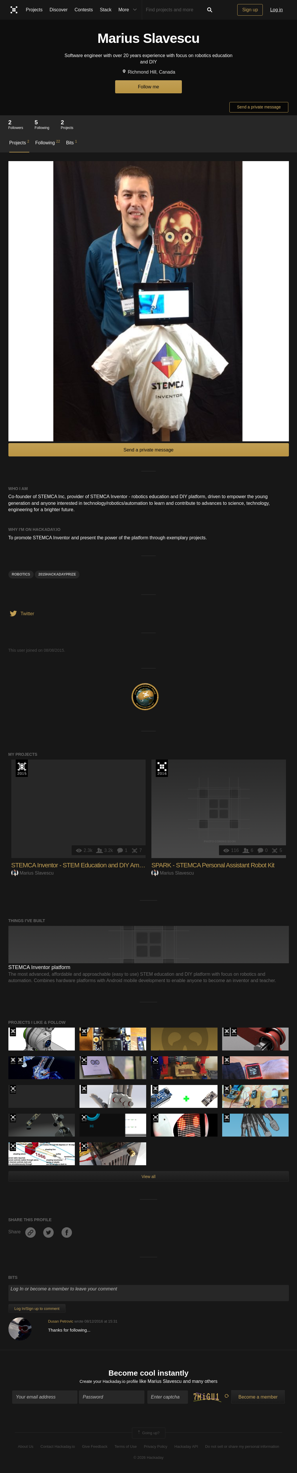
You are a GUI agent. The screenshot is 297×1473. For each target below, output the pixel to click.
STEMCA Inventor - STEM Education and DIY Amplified (82, 865)
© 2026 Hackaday (148, 1458)
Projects (34, 9)
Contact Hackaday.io (58, 1447)
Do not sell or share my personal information (242, 1447)
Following (47, 142)
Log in (276, 9)
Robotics (21, 574)
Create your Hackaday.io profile (109, 1382)
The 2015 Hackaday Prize (22, 768)
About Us (25, 1447)
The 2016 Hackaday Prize (162, 768)
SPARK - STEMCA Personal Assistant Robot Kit (212, 865)
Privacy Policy (155, 1447)
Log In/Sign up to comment (37, 1308)
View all (148, 1176)
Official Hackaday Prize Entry (84, 1032)
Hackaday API (186, 1447)
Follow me (148, 86)
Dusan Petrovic (60, 1321)
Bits (71, 142)
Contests (84, 9)
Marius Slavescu (32, 873)
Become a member (258, 1397)
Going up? (148, 1434)
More (128, 9)
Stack (105, 9)
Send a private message (259, 107)
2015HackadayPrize (57, 574)
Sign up (250, 9)
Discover (59, 9)
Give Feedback (94, 1447)
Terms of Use (126, 1447)
